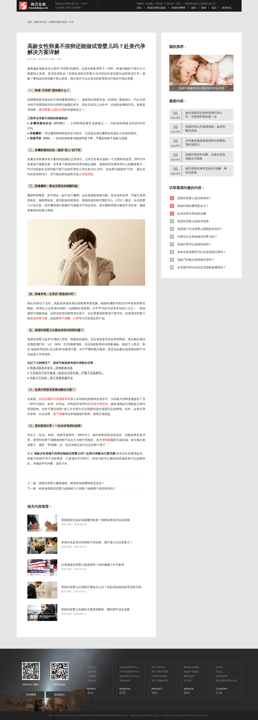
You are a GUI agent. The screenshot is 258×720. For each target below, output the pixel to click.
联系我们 (59, 694)
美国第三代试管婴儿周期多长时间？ (196, 229)
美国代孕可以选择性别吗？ (190, 244)
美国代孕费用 (178, 7)
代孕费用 (31, 694)
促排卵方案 (40, 318)
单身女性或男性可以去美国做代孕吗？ (197, 252)
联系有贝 (226, 7)
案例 (203, 7)
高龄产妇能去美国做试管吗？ (191, 259)
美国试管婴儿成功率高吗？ (190, 198)
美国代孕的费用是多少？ (189, 205)
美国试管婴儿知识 (58, 22)
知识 (214, 7)
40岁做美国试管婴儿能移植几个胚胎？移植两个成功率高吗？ (77, 488)
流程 (193, 7)
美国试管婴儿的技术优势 (189, 221)
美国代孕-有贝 (40, 22)
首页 (139, 7)
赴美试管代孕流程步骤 (187, 213)
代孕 (166, 715)
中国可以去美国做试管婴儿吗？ (193, 236)
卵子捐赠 (64, 318)
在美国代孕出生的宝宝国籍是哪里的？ (197, 267)
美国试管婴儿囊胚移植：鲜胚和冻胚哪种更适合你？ (71, 483)
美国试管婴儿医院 (156, 7)
